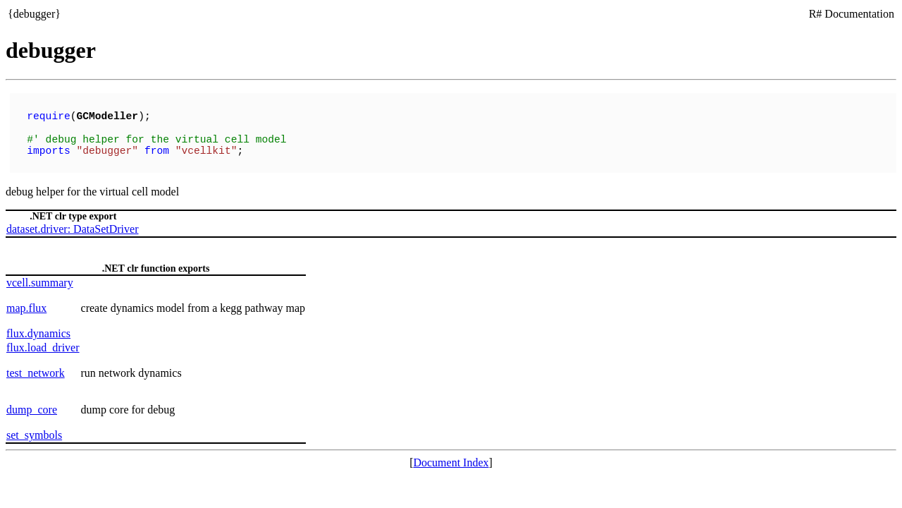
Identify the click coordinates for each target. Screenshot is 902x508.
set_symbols (34, 429)
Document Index (450, 457)
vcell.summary (39, 277)
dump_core (31, 404)
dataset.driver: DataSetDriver (72, 223)
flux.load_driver (43, 342)
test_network (35, 367)
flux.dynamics (38, 328)
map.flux (26, 302)
